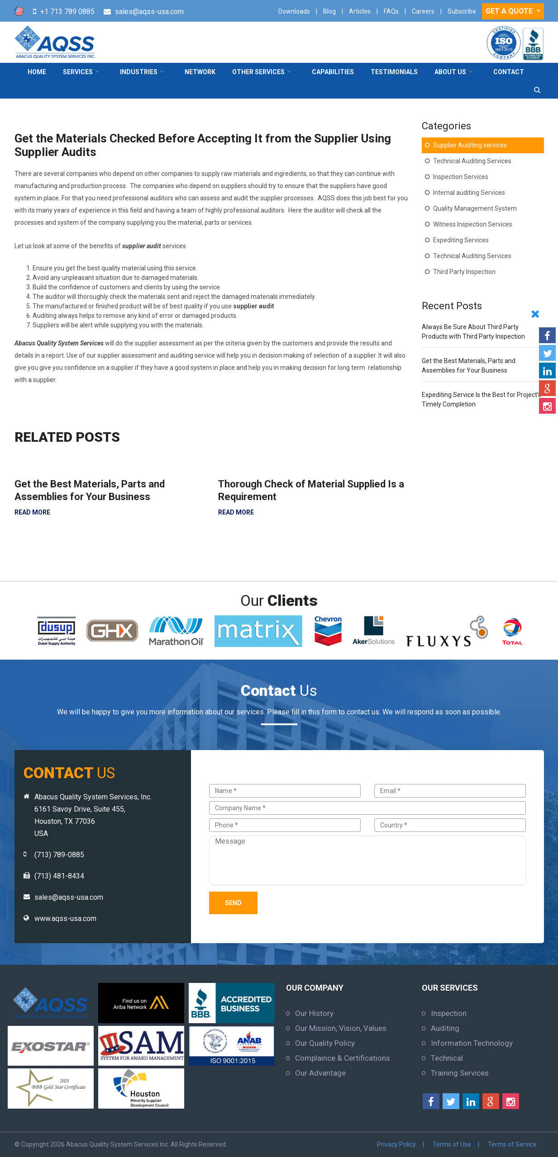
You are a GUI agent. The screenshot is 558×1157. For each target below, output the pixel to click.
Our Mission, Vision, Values (340, 1028)
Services (78, 72)
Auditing (445, 1028)
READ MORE (32, 512)
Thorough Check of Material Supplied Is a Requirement (311, 490)
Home (37, 72)
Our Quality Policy (325, 1043)
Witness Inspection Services (472, 224)
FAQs (391, 11)
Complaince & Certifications (342, 1058)
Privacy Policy (397, 1144)
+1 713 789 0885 (67, 11)
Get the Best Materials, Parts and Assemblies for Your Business (89, 490)
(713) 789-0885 (59, 854)
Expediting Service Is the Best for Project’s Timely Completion (481, 399)
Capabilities (333, 72)
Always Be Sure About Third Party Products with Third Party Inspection (473, 331)
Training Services (460, 1072)
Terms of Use (453, 1144)
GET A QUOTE (510, 11)
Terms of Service (512, 1144)
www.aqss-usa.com (65, 918)
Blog (329, 11)
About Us (450, 72)
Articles (360, 11)
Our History (314, 1013)
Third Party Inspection (464, 271)
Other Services (258, 72)
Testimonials (394, 72)
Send (233, 903)
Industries (138, 72)
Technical (447, 1058)
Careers (423, 11)
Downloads (294, 11)
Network (200, 72)
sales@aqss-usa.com (149, 11)
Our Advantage (320, 1072)
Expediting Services (461, 240)
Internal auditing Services (469, 192)
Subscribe (462, 11)
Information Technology (472, 1043)
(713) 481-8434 (59, 876)
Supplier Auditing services (470, 145)
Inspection (449, 1013)
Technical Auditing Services (472, 161)
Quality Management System (475, 208)
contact (508, 72)
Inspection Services (460, 176)
